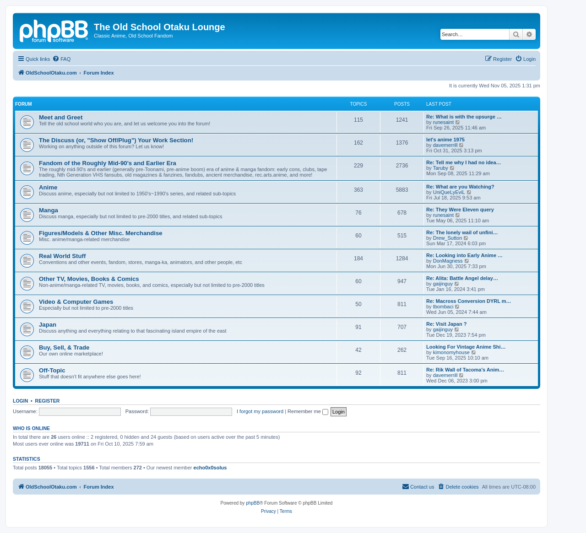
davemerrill (445, 145)
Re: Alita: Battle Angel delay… (462, 278)
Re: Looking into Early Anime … (464, 255)
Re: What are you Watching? (460, 186)
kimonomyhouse (451, 352)
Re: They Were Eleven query (460, 209)
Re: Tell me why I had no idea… (463, 162)
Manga (48, 210)
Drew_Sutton (447, 238)
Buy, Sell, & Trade (64, 347)
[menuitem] (61, 59)
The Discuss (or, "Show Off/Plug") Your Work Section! (116, 140)
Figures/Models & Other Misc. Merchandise (101, 233)
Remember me (308, 411)
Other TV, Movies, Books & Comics (89, 278)
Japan (47, 324)
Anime (48, 187)
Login (20, 401)
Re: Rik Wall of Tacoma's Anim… (465, 369)
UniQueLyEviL (449, 192)
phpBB (253, 503)
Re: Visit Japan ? (446, 324)
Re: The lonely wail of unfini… (462, 232)
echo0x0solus (210, 467)
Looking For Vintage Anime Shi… (466, 347)
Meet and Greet (60, 117)
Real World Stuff (62, 256)
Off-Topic (52, 370)
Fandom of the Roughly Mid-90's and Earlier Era (107, 163)
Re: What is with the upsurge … (464, 116)
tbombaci (443, 306)
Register (47, 401)
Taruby (440, 168)
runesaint (443, 122)
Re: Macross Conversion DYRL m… (468, 301)
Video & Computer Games (76, 301)
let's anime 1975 (445, 139)
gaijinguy (443, 283)
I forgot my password (260, 411)
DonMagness (448, 261)
